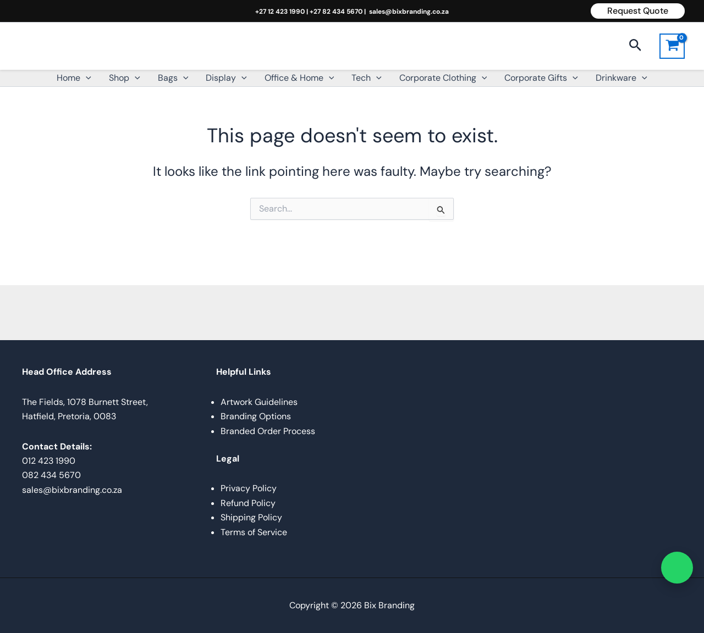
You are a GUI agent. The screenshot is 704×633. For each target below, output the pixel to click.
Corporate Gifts (541, 78)
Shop (124, 78)
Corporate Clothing (443, 78)
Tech (366, 78)
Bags (173, 78)
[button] (638, 11)
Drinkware (621, 78)
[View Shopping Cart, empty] (672, 46)
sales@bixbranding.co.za (409, 11)
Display (226, 78)
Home (74, 78)
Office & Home (299, 78)
